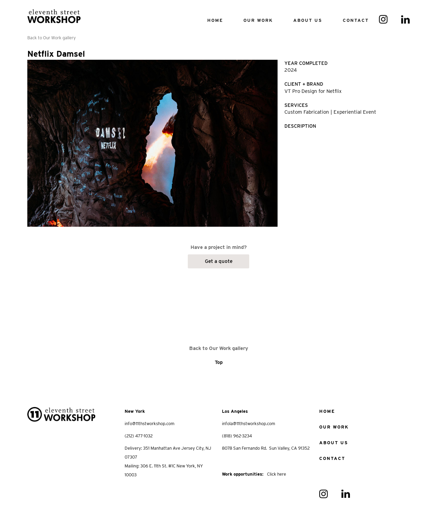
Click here (276, 474)
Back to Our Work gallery (51, 37)
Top (219, 362)
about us (333, 442)
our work (258, 20)
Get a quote (218, 261)
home (327, 411)
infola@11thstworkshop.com (248, 423)
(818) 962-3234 (237, 435)
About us (307, 20)
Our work (334, 427)
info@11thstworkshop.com (149, 423)
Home (215, 20)
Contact (332, 458)
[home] (54, 13)
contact (356, 20)
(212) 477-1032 (139, 435)
